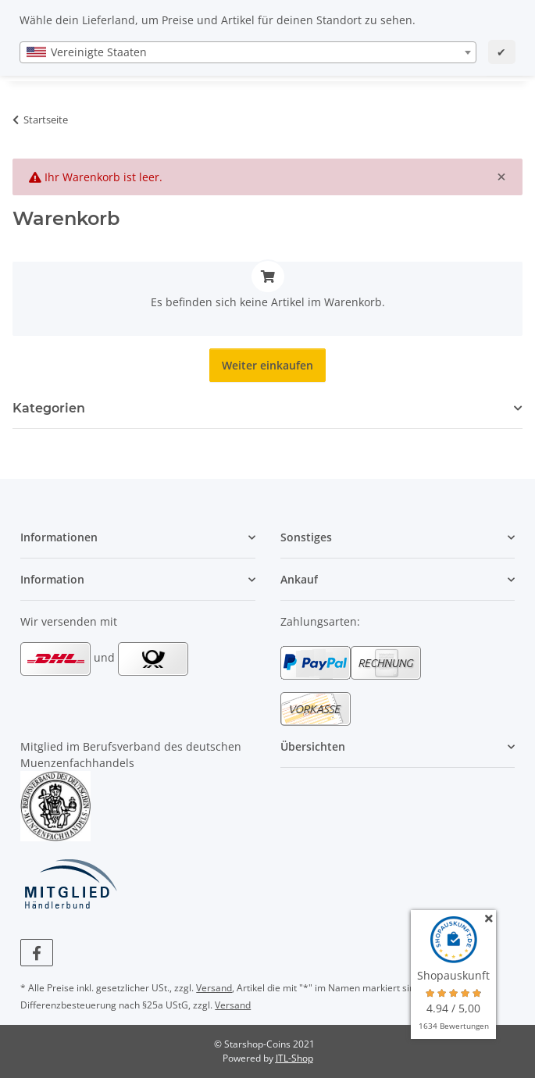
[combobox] (248, 52)
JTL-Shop (294, 1058)
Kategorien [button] (48, 408)
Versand (214, 987)
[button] (137, 537)
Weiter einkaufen (267, 365)
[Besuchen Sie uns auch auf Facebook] (36, 952)
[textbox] (247, 52)
